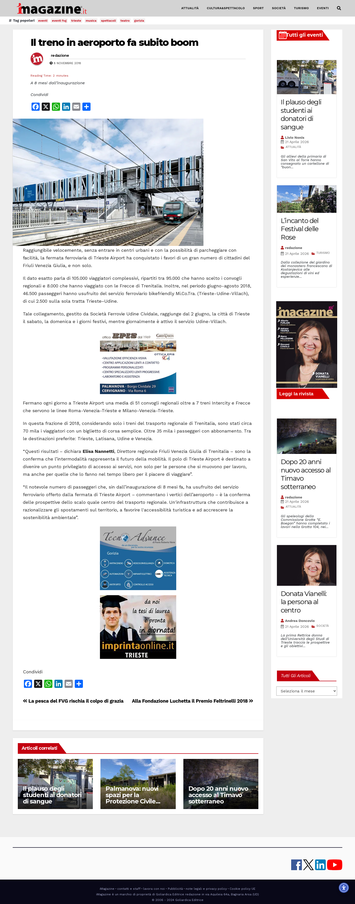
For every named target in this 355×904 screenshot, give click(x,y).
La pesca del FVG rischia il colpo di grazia (73, 701)
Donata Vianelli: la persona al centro (304, 602)
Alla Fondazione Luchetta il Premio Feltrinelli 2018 (192, 701)
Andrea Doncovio (300, 620)
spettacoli (108, 20)
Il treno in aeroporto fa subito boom (114, 42)
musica (91, 20)
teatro (125, 20)
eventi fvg (59, 20)
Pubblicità (175, 889)
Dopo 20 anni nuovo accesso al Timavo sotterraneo (218, 795)
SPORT (258, 8)
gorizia (139, 20)
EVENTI (323, 8)
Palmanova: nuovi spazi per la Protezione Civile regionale (132, 798)
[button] (339, 8)
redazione (60, 55)
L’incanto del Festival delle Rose (299, 229)
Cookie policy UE (242, 889)
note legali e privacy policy (206, 889)
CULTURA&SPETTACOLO (226, 8)
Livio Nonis (294, 137)
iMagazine (107, 889)
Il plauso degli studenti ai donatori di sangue (52, 795)
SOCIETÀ (279, 8)
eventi (42, 20)
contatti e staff (128, 889)
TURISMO (301, 8)
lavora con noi (154, 889)
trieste (76, 20)
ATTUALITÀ (190, 8)
